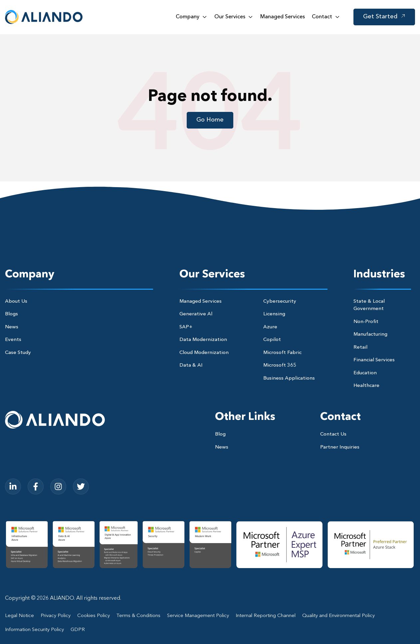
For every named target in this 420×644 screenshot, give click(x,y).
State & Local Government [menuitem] (369, 305)
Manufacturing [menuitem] (370, 334)
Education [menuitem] (365, 373)
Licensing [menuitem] (274, 314)
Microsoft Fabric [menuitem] (282, 352)
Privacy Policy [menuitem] (56, 615)
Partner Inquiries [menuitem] (339, 447)
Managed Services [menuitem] (200, 301)
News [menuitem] (11, 327)
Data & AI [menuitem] (190, 365)
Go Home (210, 120)
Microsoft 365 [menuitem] (279, 365)
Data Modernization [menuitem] (203, 339)
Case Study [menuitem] (18, 352)
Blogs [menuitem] (11, 314)
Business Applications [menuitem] (289, 378)
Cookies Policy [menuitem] (93, 615)
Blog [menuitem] (220, 434)
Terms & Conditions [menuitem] (138, 615)
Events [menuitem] (13, 339)
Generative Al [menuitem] (195, 314)
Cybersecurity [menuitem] (279, 301)
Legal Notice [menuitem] (19, 615)
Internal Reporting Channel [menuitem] (266, 615)
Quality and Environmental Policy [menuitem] (338, 615)
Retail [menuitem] (360, 347)
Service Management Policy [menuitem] (198, 615)
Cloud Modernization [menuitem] (204, 352)
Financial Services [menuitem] (374, 360)
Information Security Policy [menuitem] (34, 629)
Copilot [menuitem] (272, 339)
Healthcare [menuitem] (366, 385)
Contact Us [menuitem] (333, 434)
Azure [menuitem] (270, 327)
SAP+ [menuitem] (185, 327)
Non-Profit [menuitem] (365, 321)
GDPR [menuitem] (78, 629)
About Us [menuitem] (16, 301)
